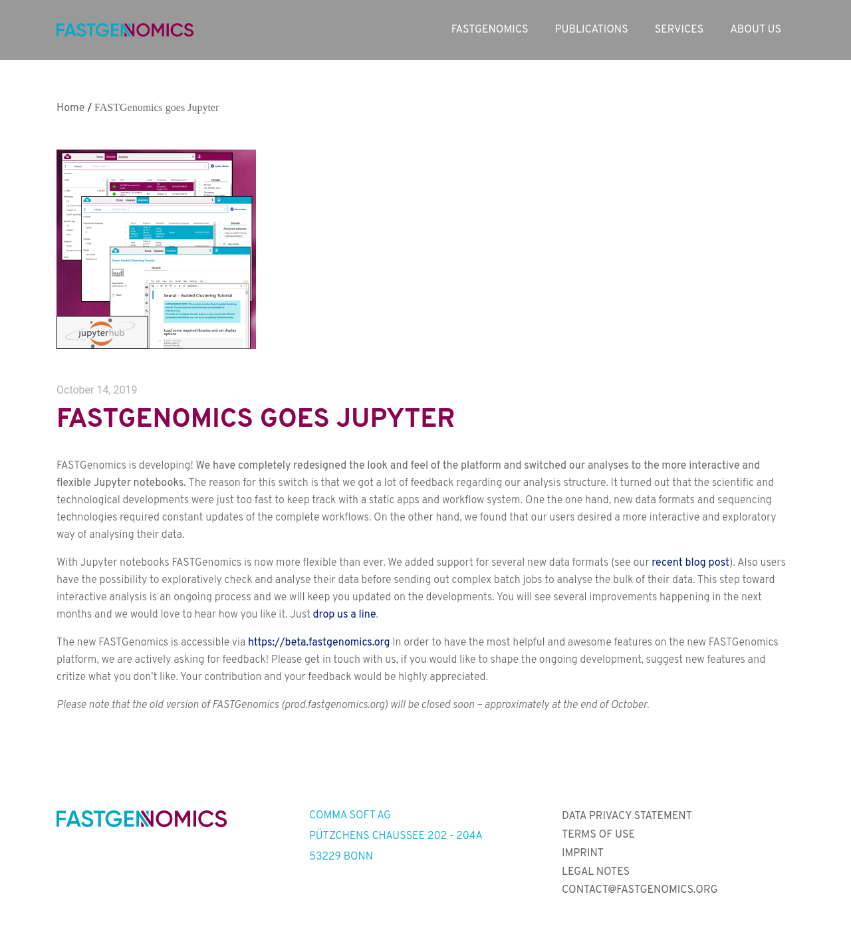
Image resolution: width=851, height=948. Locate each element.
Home (70, 108)
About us (755, 30)
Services (679, 30)
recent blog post (690, 563)
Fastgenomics (490, 30)
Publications (591, 30)
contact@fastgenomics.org (640, 890)
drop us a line (344, 615)
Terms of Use (598, 835)
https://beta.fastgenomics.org (319, 643)
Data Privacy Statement (627, 816)
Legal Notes (596, 872)
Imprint (583, 853)
